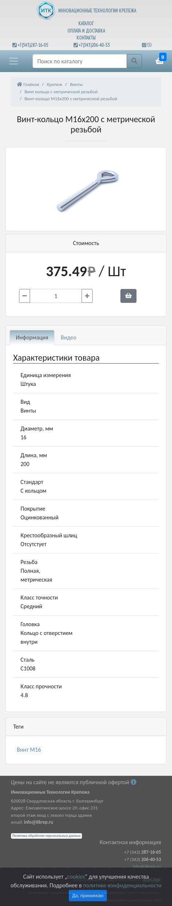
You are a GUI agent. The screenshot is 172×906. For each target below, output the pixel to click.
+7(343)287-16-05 (33, 45)
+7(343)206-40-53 (94, 45)
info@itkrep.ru (147, 866)
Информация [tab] (32, 337)
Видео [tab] (68, 337)
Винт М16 (29, 749)
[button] (13, 61)
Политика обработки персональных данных (46, 836)
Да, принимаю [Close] (88, 895)
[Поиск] (80, 61)
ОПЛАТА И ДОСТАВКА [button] (86, 31)
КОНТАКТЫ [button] (86, 38)
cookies (76, 876)
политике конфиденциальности (122, 885)
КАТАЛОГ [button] (86, 23)
